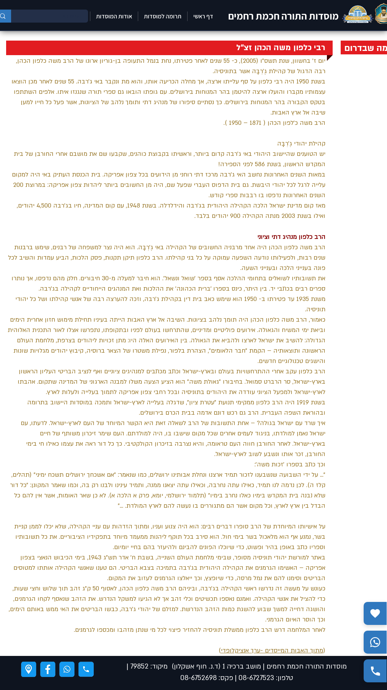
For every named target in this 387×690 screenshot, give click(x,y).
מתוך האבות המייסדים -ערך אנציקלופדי (272, 650)
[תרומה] (375, 613)
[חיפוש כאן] (55, 16)
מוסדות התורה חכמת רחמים (283, 15)
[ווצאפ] (67, 669)
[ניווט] (28, 669)
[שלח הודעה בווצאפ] (375, 642)
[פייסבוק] (48, 669)
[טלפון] (86, 669)
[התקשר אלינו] (375, 670)
